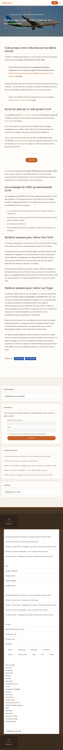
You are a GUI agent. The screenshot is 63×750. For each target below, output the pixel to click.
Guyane (10, 654)
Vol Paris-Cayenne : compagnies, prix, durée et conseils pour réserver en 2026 (28, 475)
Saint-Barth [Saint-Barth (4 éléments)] (8, 710)
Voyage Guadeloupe (11, 571)
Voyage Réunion (10, 585)
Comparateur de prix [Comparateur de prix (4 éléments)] (11, 684)
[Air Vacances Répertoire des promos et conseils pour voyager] (7, 2)
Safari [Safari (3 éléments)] (7, 708)
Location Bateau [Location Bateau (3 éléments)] (10, 700)
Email (9, 427)
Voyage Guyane (10, 576)
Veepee (25, 141)
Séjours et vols (22, 654)
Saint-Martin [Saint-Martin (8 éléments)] (9, 713)
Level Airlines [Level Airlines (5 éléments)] (9, 697)
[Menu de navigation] (54, 3)
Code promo (19, 358)
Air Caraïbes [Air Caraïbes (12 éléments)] (9, 670)
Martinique (34, 650)
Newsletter (8, 644)
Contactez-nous (10, 639)
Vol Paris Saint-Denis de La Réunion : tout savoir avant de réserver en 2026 (27, 456)
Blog (34, 654)
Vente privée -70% (10, 634)
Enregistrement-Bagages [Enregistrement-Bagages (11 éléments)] (12, 689)
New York (8, 121)
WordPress (9, 524)
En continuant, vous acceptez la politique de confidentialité (26, 434)
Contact (51, 654)
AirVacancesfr (11, 28)
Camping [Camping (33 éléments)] (8, 676)
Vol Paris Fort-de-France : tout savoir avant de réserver (21, 461)
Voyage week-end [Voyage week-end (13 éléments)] (10, 721)
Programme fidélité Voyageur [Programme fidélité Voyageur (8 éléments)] (14, 705)
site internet (22, 100)
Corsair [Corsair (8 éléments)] (7, 686)
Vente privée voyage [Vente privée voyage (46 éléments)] (11, 719)
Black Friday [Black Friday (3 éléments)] (9, 673)
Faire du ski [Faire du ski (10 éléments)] (8, 694)
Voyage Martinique (11, 580)
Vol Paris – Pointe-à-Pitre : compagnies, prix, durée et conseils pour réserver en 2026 (30, 466)
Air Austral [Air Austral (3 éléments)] (8, 667)
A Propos (8, 624)
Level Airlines (26, 115)
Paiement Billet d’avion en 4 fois (14, 629)
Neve (9, 519)
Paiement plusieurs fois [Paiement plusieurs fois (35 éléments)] (12, 702)
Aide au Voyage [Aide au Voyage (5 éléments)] (10, 665)
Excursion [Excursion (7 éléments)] (8, 692)
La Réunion (46, 650)
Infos (6, 566)
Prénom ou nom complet (14, 420)
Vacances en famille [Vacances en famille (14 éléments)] (11, 716)
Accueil (6, 14)
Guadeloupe (21, 650)
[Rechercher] (60, 3)
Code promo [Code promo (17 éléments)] (9, 681)
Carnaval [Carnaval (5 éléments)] (8, 678)
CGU (42, 654)
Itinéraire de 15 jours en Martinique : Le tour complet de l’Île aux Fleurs (25, 470)
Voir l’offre (31, 160)
